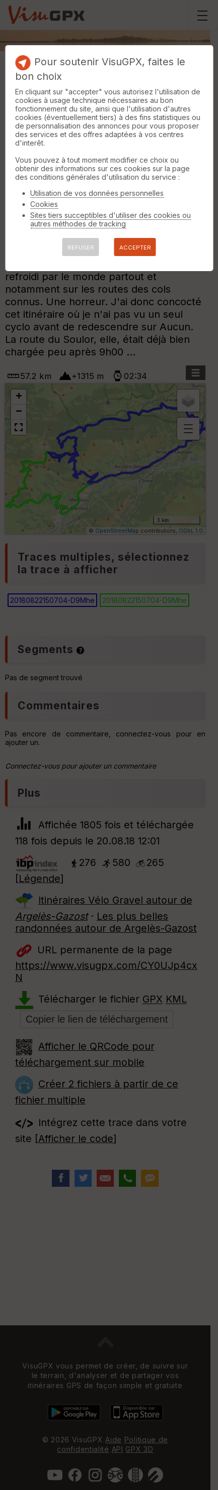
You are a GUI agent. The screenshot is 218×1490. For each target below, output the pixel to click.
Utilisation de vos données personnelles (97, 193)
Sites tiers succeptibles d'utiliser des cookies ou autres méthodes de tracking (110, 219)
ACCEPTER (135, 247)
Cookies (44, 204)
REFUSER (80, 247)
